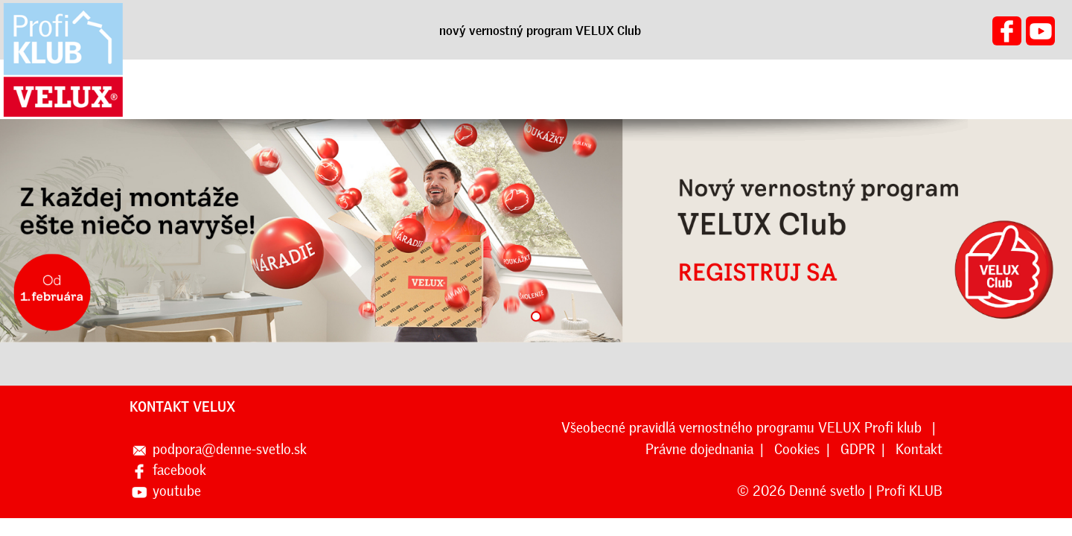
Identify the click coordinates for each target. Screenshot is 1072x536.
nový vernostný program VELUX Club (540, 30)
